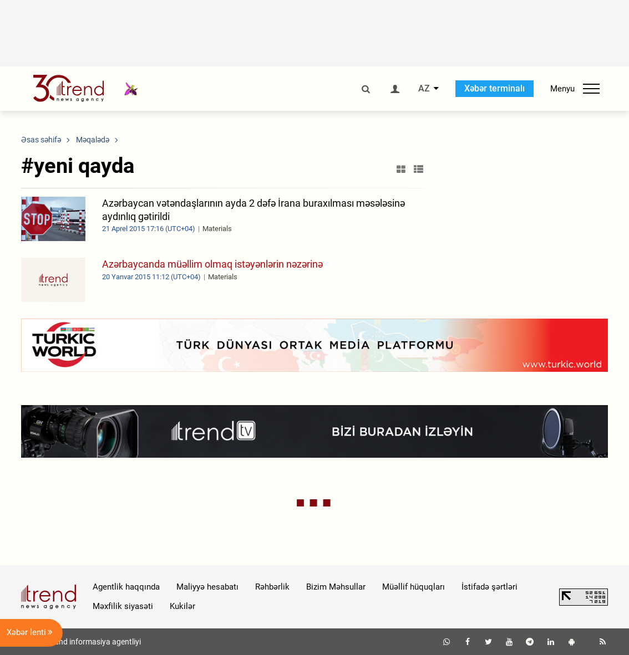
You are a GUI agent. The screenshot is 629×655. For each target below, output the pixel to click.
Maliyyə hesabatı (207, 587)
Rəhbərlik (272, 587)
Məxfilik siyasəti (123, 606)
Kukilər (182, 606)
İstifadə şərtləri (489, 587)
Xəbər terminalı (494, 88)
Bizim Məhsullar (336, 587)
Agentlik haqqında (126, 587)
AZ (424, 88)
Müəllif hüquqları (413, 587)
